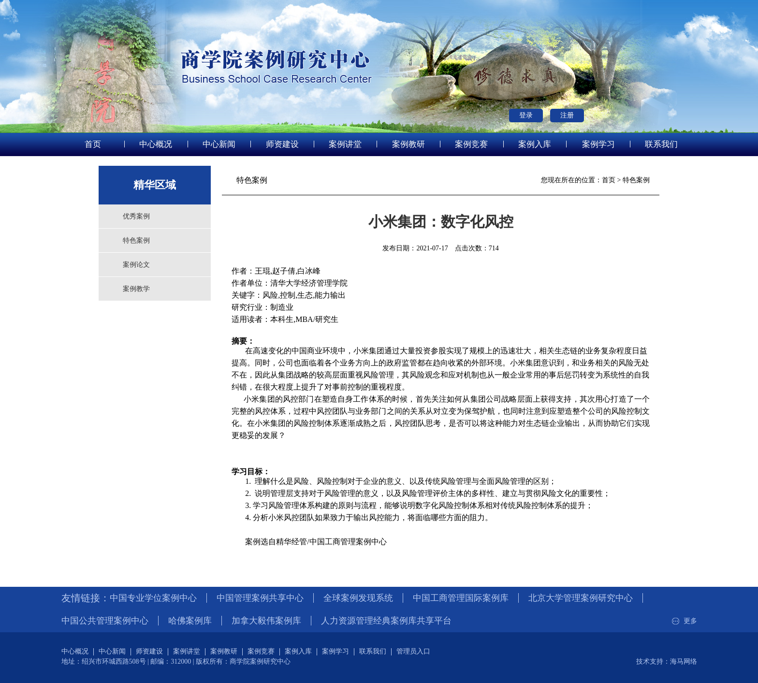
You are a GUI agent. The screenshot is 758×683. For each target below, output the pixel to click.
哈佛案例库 (190, 620)
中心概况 (155, 144)
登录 (526, 115)
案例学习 (598, 144)
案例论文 (136, 264)
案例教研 (408, 144)
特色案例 (136, 240)
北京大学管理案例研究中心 (580, 598)
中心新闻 (219, 144)
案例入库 (534, 144)
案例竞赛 (471, 144)
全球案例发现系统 (358, 598)
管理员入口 (413, 651)
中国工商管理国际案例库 (461, 598)
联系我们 (661, 144)
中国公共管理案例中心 (104, 620)
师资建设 (282, 144)
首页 (93, 144)
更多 (683, 621)
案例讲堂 (345, 144)
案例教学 (136, 288)
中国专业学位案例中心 (153, 598)
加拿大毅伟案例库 (266, 620)
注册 (567, 115)
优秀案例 (136, 216)
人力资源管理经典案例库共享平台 (386, 620)
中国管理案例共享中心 (260, 598)
